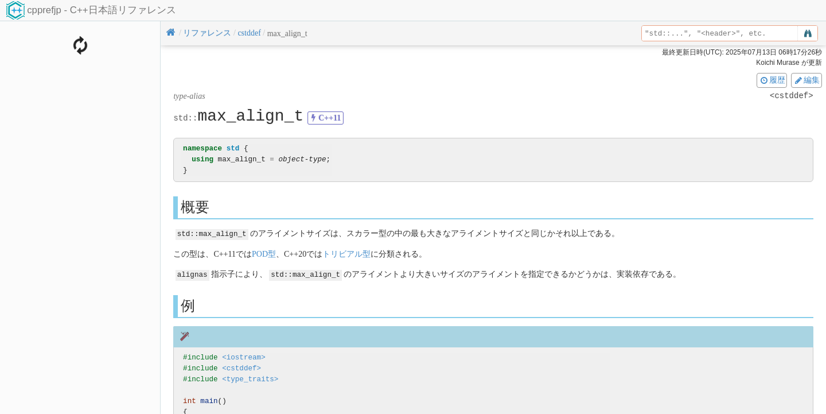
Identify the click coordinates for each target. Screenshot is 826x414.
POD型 (264, 253)
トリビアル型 (346, 253)
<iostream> (244, 357)
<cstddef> (241, 367)
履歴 (772, 79)
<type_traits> (250, 378)
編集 (806, 79)
